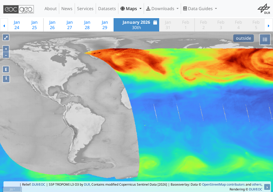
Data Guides (198, 8)
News (67, 8)
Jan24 (17, 24)
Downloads (160, 8)
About (51, 8)
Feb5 (256, 24)
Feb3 (220, 24)
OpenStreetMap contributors (223, 184)
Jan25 (34, 24)
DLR (87, 184)
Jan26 (52, 24)
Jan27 (70, 24)
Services (85, 8)
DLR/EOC (38, 184)
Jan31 (168, 24)
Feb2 (203, 24)
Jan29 (105, 24)
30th (140, 24)
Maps (129, 8)
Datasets (107, 8)
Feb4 (238, 24)
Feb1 (185, 24)
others (257, 184)
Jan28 (87, 24)
